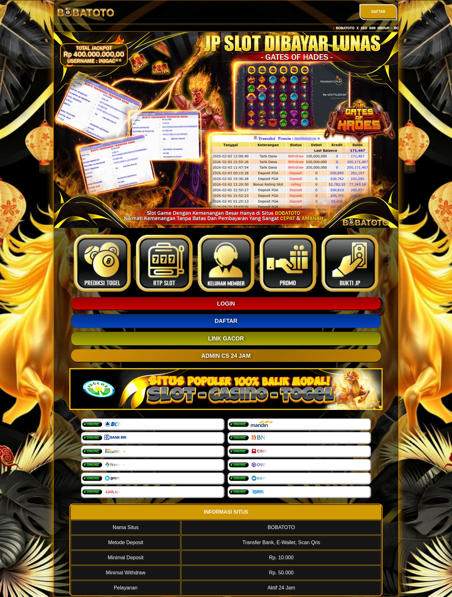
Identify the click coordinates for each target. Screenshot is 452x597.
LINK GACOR (226, 338)
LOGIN (226, 304)
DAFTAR (378, 11)
